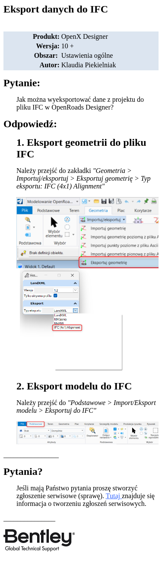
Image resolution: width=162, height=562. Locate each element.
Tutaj (113, 495)
